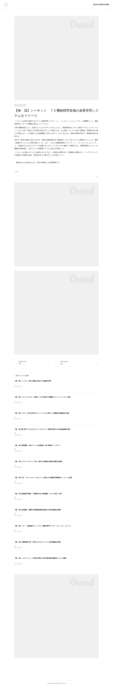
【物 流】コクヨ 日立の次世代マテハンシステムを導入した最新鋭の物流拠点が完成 (41, 413)
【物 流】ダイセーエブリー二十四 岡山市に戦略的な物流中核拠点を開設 (38, 462)
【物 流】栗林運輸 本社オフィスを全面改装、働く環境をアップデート (37, 446)
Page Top (56, 677)
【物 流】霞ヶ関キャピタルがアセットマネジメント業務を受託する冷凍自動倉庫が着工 (42, 429)
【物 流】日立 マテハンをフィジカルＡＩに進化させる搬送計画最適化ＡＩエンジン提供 (43, 478)
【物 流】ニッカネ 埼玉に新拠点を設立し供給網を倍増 (32, 381)
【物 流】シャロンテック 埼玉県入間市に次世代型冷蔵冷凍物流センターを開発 (40, 559)
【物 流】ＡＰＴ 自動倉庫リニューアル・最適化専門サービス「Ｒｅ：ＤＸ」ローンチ (42, 527)
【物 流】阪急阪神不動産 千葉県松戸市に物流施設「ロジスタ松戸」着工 (38, 494)
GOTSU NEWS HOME (101, 4)
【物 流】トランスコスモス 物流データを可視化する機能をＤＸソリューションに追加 (42, 397)
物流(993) (16, 171)
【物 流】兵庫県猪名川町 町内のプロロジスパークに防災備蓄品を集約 (37, 543)
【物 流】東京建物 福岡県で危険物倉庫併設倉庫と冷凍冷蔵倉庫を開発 (37, 511)
